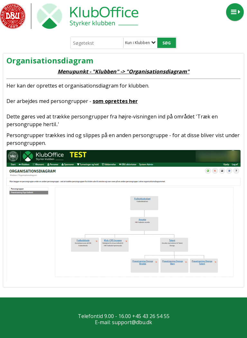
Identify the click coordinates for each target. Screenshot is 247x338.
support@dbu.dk (132, 322)
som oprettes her (115, 101)
